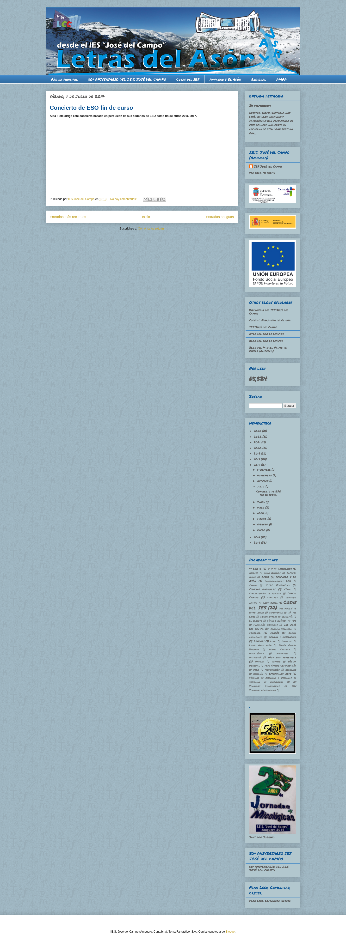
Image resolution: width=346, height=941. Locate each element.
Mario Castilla (279, 649)
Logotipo (287, 641)
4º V (270, 569)
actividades (285, 569)
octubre (263, 481)
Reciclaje (290, 669)
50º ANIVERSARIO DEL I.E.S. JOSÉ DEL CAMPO (127, 79)
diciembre (264, 469)
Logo (273, 641)
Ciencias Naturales (262, 589)
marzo (262, 519)
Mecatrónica (256, 653)
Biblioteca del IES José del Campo (268, 312)
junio (261, 502)
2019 (257, 453)
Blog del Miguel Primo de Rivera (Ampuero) (268, 349)
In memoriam (260, 105)
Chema (253, 585)
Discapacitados (268, 616)
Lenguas (259, 641)
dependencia (276, 612)
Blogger (230, 931)
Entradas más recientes (68, 217)
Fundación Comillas (265, 624)
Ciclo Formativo (278, 585)
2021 (257, 442)
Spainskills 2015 (280, 673)
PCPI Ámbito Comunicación (281, 665)
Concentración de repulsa (265, 593)
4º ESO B (255, 569)
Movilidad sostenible (282, 657)
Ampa (265, 577)
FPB (294, 620)
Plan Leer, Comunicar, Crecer (270, 901)
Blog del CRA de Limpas (266, 341)
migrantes (283, 653)
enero (261, 530)
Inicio (146, 217)
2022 (258, 437)
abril (261, 513)
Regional (258, 79)
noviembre (265, 475)
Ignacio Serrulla (281, 629)
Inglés (274, 633)
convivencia (270, 603)
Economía (287, 616)
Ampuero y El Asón (225, 79)
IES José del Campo (268, 166)
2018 (257, 459)
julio (261, 486)
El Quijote (255, 620)
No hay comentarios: (123, 199)
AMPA (281, 79)
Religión (258, 673)
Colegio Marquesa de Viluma (269, 320)
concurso (272, 597)
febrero (263, 524)
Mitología (255, 657)
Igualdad (254, 633)
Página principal (64, 79)
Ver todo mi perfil (262, 173)
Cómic (287, 589)
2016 (257, 537)
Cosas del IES (187, 79)
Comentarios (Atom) (151, 228)
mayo (261, 507)
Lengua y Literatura (282, 637)
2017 (257, 465)
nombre (276, 661)
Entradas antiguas (220, 217)
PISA (256, 669)
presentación (272, 669)
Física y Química (277, 620)
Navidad (259, 661)
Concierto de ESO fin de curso (91, 107)
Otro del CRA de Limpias (266, 334)
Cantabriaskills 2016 (278, 581)
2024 (258, 431)
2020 (258, 448)
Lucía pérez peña (260, 645)
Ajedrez (253, 573)
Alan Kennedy (272, 573)
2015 (257, 542)
